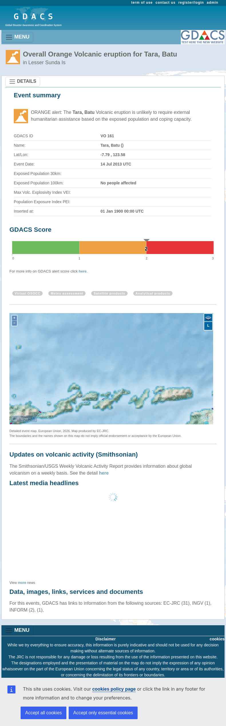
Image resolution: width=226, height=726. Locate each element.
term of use (142, 3)
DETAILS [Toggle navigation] (22, 81)
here (82, 271)
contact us (166, 3)
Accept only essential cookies (103, 712)
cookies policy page (114, 689)
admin (212, 3)
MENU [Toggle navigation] (17, 37)
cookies (217, 639)
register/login (191, 3)
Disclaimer (106, 639)
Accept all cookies (43, 712)
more (22, 583)
